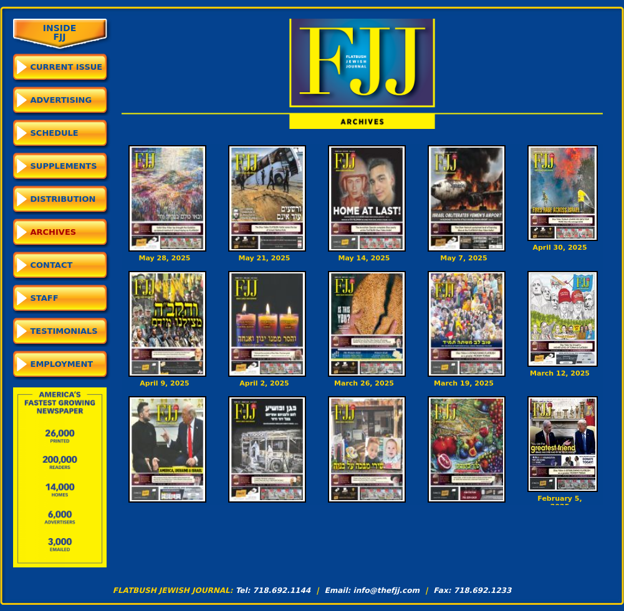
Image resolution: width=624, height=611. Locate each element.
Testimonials (64, 331)
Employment (62, 364)
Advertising (61, 100)
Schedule (55, 133)
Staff (45, 298)
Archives (54, 232)
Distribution (63, 199)
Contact (52, 265)
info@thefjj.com (386, 590)
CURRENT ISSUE (67, 67)
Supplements (64, 166)
